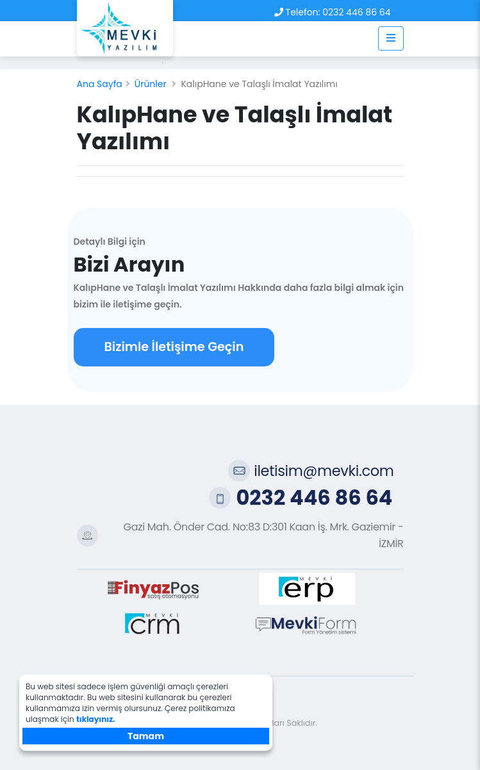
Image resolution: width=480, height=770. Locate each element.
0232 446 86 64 (356, 12)
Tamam (146, 736)
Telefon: (303, 12)
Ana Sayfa (99, 84)
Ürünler (151, 84)
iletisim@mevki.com (323, 471)
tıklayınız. (95, 719)
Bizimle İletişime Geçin (174, 347)
